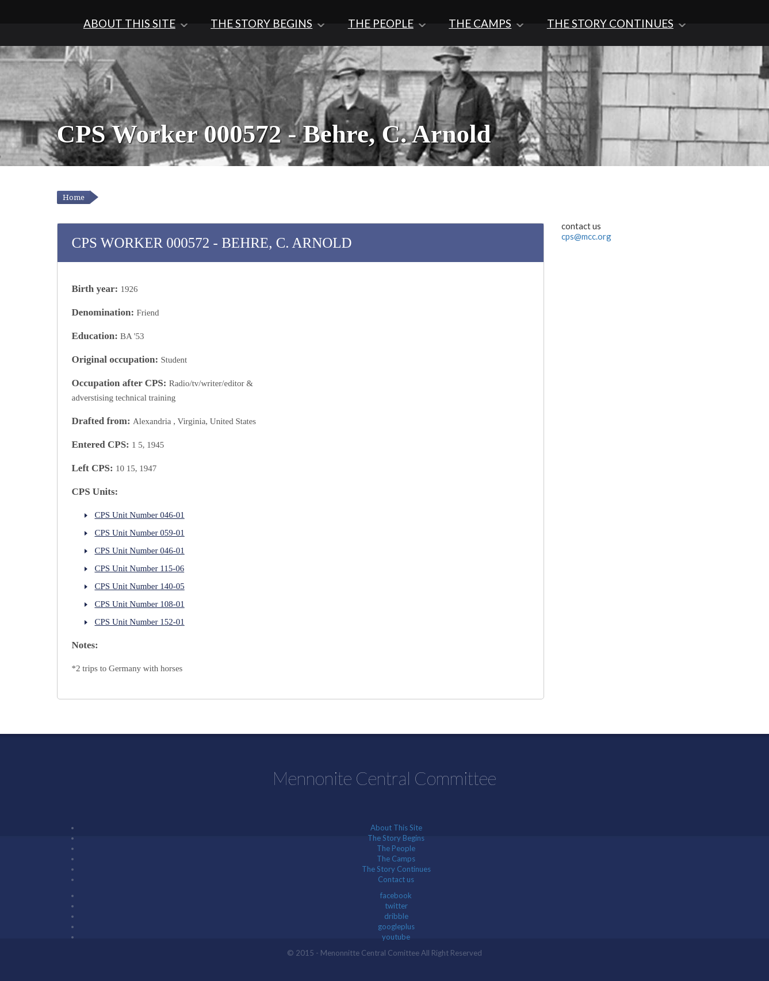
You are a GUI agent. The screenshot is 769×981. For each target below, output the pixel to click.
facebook (396, 895)
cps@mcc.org (586, 236)
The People (381, 23)
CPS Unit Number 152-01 (140, 621)
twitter (396, 905)
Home (74, 197)
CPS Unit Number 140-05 (140, 586)
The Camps (480, 23)
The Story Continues (610, 23)
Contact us (396, 879)
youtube (396, 936)
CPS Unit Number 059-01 (140, 532)
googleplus (396, 926)
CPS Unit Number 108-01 (140, 604)
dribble (396, 916)
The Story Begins (261, 23)
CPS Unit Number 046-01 (140, 515)
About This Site (129, 23)
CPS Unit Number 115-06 (140, 568)
